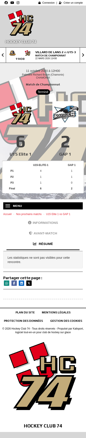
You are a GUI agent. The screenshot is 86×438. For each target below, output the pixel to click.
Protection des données (23, 320)
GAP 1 (65, 154)
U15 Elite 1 (21, 154)
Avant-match (43, 233)
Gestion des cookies (66, 320)
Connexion (46, 2)
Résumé (43, 244)
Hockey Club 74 (20, 41)
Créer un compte (71, 2)
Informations (43, 222)
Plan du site (25, 312)
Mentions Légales (56, 312)
